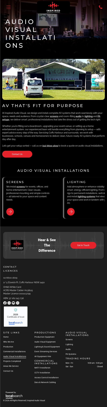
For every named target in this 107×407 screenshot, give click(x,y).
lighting (89, 116)
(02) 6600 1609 (50, 145)
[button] (8, 7)
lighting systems (86, 196)
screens (54, 116)
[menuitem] (14, 337)
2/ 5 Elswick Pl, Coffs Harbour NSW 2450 (24, 282)
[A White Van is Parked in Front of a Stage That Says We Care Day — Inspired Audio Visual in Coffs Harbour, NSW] (53, 79)
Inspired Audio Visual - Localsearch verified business (15, 316)
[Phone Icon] (100, 8)
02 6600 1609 (10, 277)
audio (78, 116)
